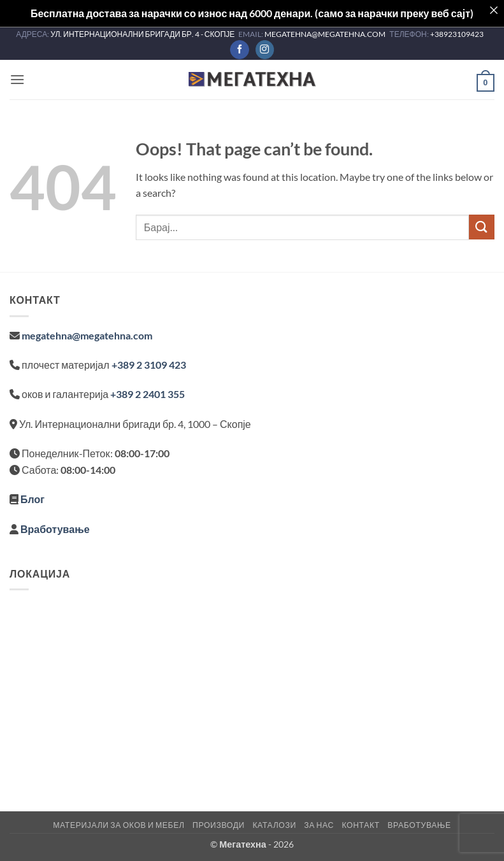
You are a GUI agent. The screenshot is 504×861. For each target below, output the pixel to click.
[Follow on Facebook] (239, 49)
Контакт (360, 825)
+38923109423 (457, 34)
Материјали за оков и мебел (118, 825)
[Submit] (481, 227)
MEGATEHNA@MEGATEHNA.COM (325, 34)
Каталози (274, 825)
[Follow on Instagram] (265, 49)
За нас (319, 825)
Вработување (55, 529)
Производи (218, 825)
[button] (17, 79)
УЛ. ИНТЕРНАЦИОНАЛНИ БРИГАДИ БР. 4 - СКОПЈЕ (143, 34)
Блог (32, 499)
